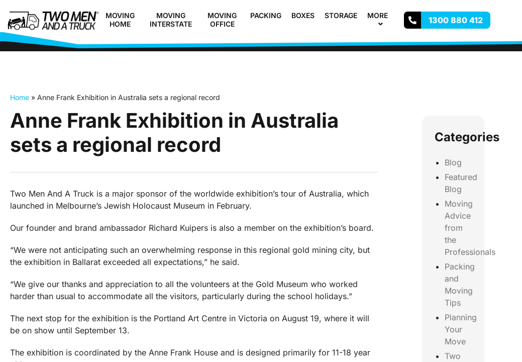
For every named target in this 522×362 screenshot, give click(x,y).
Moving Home (120, 19)
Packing (265, 15)
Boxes (303, 15)
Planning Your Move (461, 329)
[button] (391, 15)
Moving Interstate (171, 19)
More (381, 20)
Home (19, 97)
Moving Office (222, 19)
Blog (453, 162)
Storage (341, 15)
